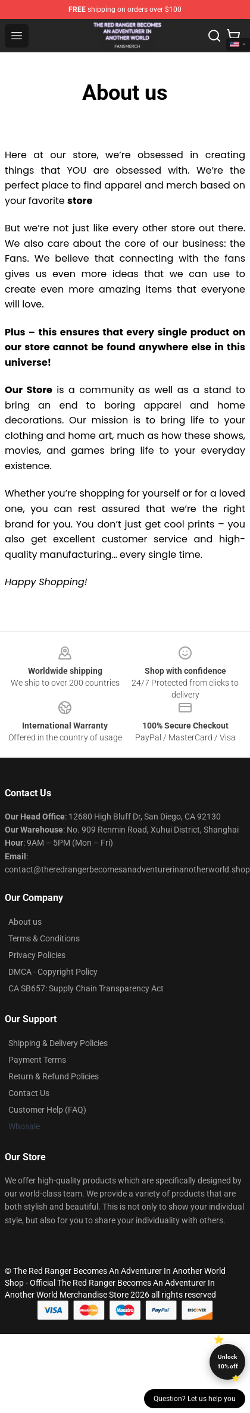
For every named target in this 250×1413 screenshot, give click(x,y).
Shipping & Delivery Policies (58, 1043)
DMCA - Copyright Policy (53, 971)
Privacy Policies (36, 955)
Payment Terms (37, 1060)
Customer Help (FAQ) (47, 1109)
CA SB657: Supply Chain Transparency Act (86, 988)
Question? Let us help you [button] (195, 1399)
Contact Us (28, 1093)
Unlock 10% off (227, 1362)
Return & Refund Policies (53, 1076)
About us (25, 922)
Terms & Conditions (44, 938)
